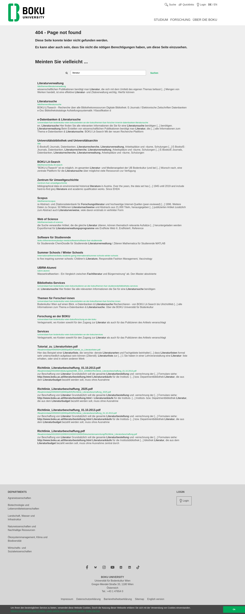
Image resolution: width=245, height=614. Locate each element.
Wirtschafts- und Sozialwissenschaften (20, 550)
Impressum (67, 599)
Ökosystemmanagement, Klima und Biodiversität (27, 539)
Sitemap (139, 599)
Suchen (154, 73)
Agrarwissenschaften (19, 498)
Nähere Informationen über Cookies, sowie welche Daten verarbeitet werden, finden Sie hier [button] (55, 611)
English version (155, 599)
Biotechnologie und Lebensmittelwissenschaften (23, 507)
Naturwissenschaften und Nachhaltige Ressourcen (22, 528)
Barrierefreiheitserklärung (118, 599)
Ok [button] (234, 609)
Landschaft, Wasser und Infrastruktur (21, 518)
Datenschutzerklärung (88, 599)
